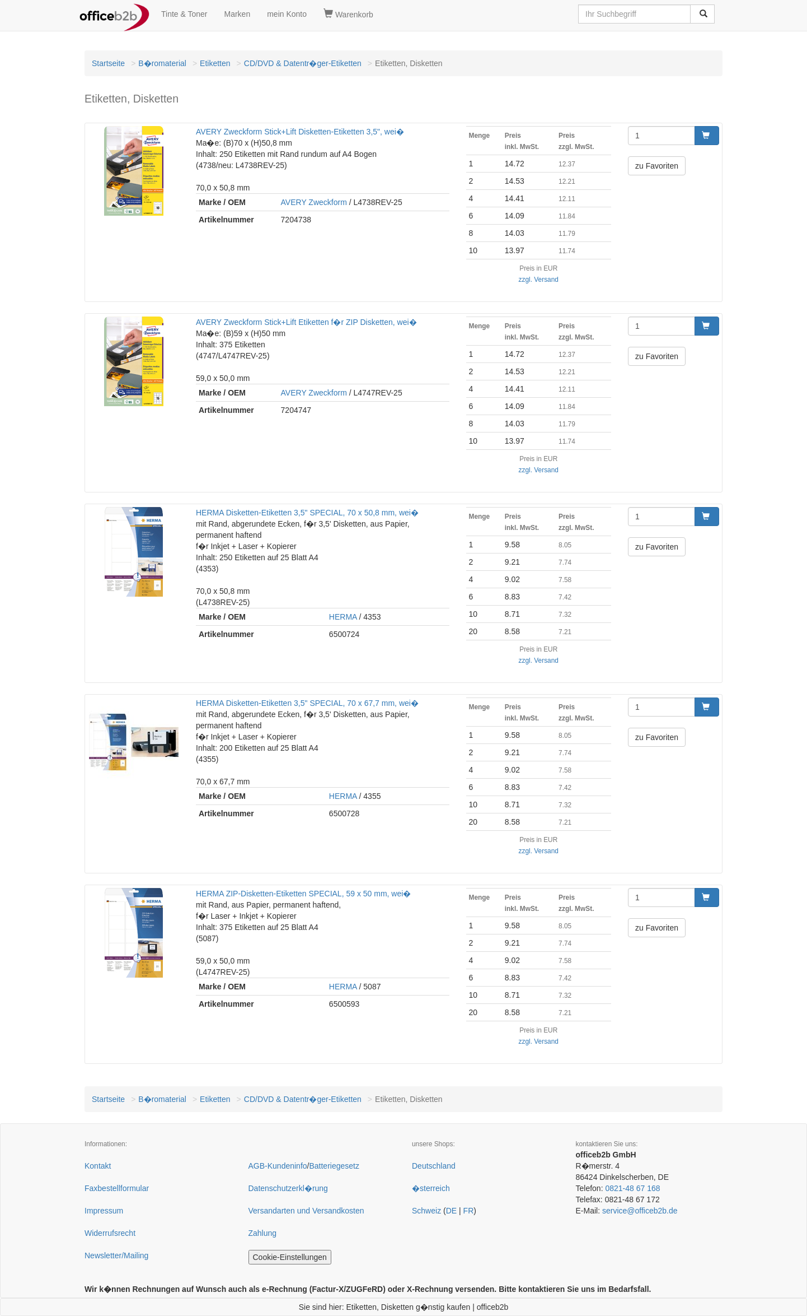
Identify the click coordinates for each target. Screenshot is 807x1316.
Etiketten (215, 63)
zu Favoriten (656, 165)
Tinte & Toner (184, 14)
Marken (237, 14)
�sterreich (431, 1188)
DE (451, 1210)
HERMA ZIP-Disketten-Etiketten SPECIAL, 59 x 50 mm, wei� (303, 893)
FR (468, 1210)
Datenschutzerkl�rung (288, 1188)
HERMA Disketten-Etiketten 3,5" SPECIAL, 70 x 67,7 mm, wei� (307, 703)
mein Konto (287, 14)
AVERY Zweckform (314, 202)
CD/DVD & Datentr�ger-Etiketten (303, 63)
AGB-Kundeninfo (277, 1165)
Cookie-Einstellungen (290, 1257)
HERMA (343, 616)
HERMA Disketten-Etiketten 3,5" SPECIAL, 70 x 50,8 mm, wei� (307, 512)
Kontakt (98, 1165)
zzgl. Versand (539, 279)
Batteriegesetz (334, 1165)
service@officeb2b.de (640, 1210)
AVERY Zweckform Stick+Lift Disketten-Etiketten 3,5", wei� (300, 131)
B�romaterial (162, 63)
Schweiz (426, 1210)
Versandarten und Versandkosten (306, 1210)
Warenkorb (348, 14)
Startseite (108, 63)
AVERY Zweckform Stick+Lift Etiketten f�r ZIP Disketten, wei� (306, 322)
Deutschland (434, 1165)
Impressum (104, 1210)
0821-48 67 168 (632, 1188)
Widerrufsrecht (110, 1233)
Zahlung (262, 1233)
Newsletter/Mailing (116, 1255)
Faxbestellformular (117, 1188)
